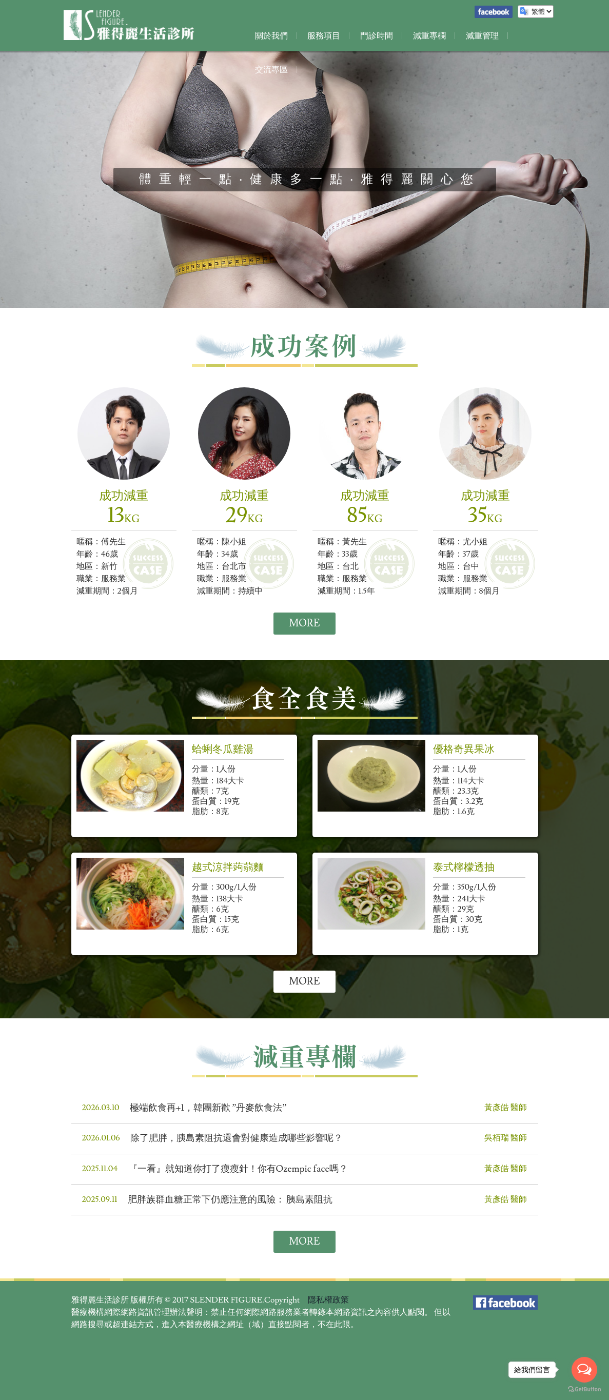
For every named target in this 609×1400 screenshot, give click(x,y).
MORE (304, 623)
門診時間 (374, 36)
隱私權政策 (328, 1304)
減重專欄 (425, 36)
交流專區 (528, 36)
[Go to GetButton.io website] (584, 1389)
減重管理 (476, 36)
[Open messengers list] (584, 1370)
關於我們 (271, 36)
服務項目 (322, 36)
